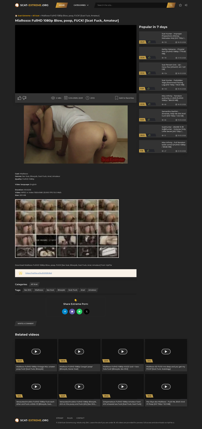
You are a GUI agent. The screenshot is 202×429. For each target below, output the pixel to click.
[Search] (171, 5)
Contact (80, 418)
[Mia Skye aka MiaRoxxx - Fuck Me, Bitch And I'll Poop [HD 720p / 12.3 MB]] (166, 390)
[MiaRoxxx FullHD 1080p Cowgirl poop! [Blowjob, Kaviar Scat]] (79, 355)
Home (62, 5)
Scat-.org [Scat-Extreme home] (34, 5)
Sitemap (59, 418)
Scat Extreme (24, 16)
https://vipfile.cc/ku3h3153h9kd (38, 273)
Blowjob (61, 290)
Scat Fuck (73, 290)
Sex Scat (50, 290)
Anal (83, 290)
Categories (80, 5)
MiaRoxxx (39, 290)
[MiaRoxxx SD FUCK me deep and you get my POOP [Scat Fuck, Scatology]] (166, 355)
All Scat (35, 16)
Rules (70, 418)
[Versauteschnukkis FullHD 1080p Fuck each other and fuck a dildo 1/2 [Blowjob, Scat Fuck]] (36, 390)
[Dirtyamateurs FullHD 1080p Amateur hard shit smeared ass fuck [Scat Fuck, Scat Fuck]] (123, 390)
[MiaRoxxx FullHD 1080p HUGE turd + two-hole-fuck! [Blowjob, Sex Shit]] (123, 355)
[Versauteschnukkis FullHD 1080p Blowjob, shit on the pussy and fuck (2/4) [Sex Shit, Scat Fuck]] (79, 390)
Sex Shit (27, 290)
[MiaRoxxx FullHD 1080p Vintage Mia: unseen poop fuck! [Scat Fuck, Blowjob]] (36, 355)
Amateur (92, 290)
